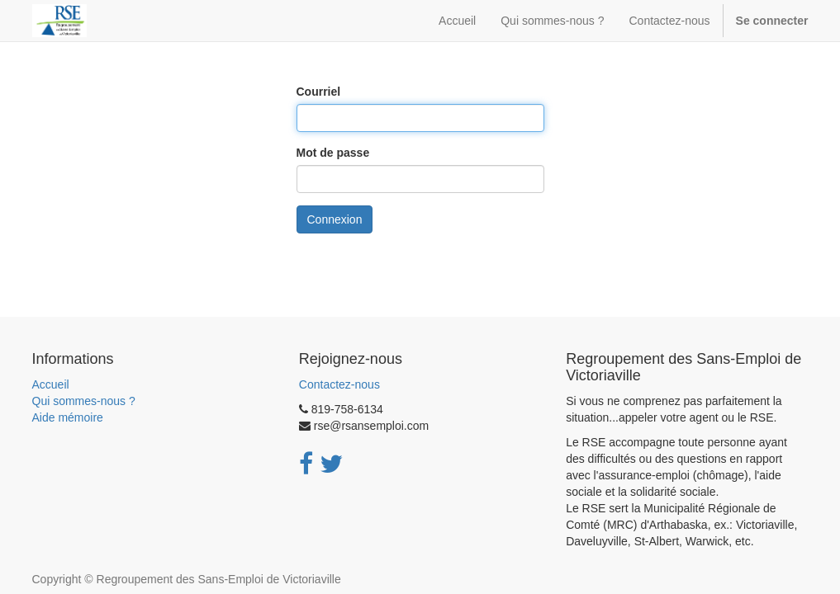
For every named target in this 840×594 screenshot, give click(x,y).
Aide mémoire (67, 417)
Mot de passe (333, 152)
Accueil (50, 384)
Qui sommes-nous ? (83, 401)
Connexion (335, 219)
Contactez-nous (339, 384)
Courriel (319, 91)
